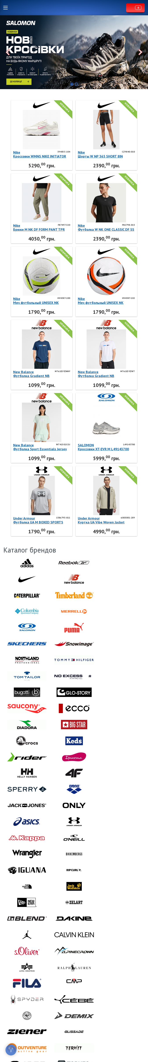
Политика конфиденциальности (24, 1040)
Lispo (68, 7)
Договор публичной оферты (22, 1035)
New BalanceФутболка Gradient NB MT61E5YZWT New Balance (100, 374)
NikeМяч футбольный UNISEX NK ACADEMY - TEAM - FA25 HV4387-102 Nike (104, 301)
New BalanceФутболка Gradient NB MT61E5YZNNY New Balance (36, 374)
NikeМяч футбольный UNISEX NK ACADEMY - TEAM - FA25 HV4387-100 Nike (39, 301)
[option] (74, 52)
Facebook (6, 1023)
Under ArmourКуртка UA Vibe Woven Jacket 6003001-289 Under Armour (101, 520)
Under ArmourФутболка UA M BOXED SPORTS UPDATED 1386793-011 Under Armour (38, 520)
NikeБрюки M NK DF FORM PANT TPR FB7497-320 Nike (39, 227)
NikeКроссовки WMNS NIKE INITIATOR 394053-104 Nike (39, 154)
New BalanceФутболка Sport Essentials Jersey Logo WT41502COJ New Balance (40, 447)
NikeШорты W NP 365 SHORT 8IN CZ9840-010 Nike (100, 154)
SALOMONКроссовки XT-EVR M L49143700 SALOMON (103, 447)
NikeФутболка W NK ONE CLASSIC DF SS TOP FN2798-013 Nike (106, 227)
